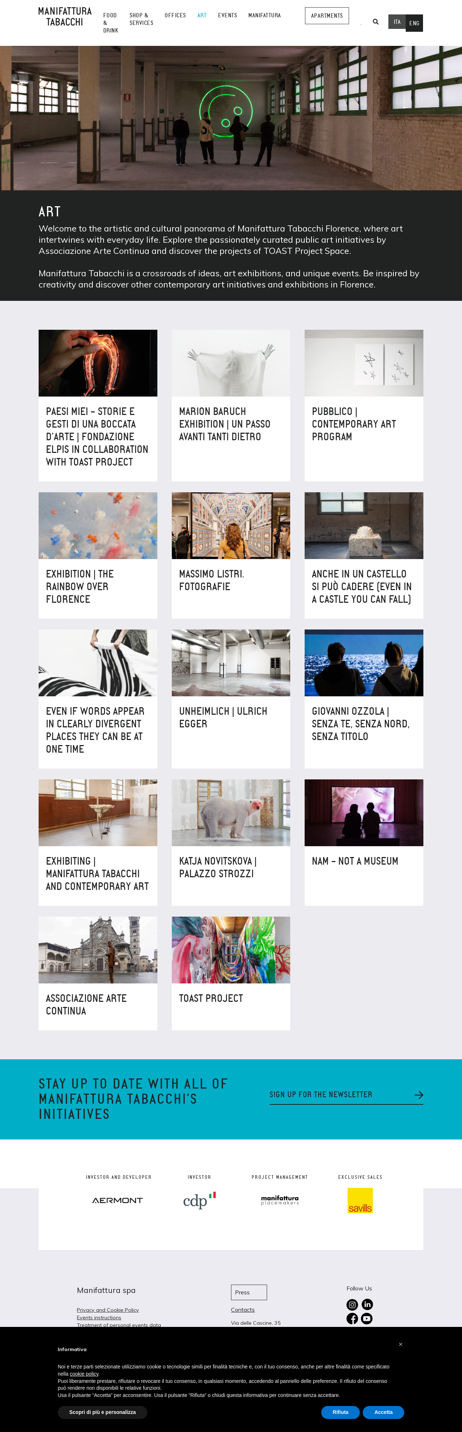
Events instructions (99, 1317)
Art (202, 15)
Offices (175, 15)
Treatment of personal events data (119, 1325)
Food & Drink (110, 23)
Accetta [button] (383, 1412)
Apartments (327, 16)
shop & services (141, 19)
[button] (400, 1344)
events (227, 15)
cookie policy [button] (84, 1374)
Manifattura (264, 15)
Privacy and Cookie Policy (108, 1310)
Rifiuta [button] (341, 1412)
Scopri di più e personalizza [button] (102, 1412)
